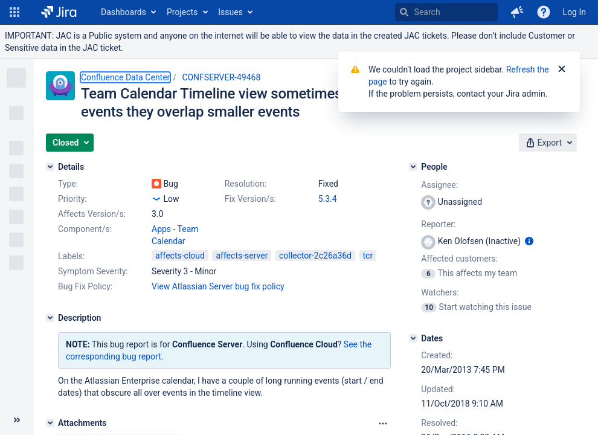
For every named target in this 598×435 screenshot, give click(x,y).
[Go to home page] (59, 12)
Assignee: (439, 185)
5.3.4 (327, 199)
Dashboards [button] (123, 12)
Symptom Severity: (93, 271)
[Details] (50, 167)
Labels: (71, 256)
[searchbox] (446, 12)
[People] (413, 167)
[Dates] (413, 338)
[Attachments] (50, 423)
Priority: (72, 199)
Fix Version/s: (250, 199)
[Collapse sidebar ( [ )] (17, 420)
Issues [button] (230, 12)
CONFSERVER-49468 (221, 77)
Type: (68, 183)
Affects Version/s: (92, 214)
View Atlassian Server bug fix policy (218, 286)
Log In (574, 12)
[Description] (50, 318)
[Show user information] (529, 241)
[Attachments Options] (383, 423)
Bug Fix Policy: (85, 286)
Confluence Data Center (125, 77)
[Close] (562, 69)
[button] (14, 12)
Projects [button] (182, 12)
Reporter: (438, 224)
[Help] (543, 12)
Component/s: (85, 229)
